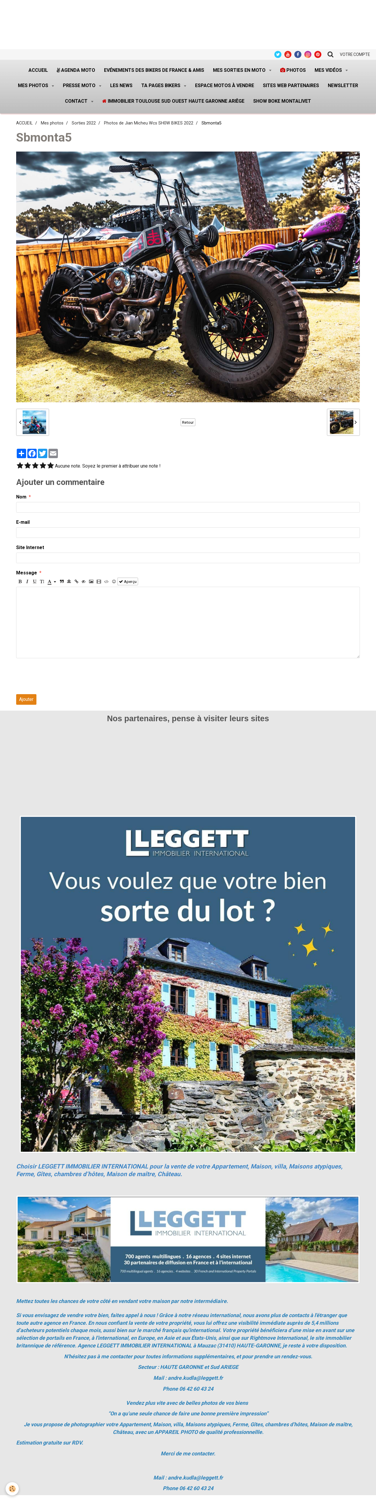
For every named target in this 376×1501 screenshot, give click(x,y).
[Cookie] (12, 1488)
